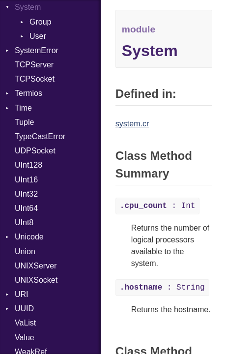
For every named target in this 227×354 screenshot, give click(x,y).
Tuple (24, 122)
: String (162, 287)
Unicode (29, 237)
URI (21, 294)
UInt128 (28, 165)
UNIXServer (36, 266)
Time (23, 108)
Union (25, 251)
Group (40, 22)
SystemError (36, 50)
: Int (158, 206)
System (28, 7)
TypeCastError (40, 136)
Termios (28, 93)
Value (24, 337)
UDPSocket (35, 151)
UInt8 (24, 222)
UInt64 (26, 208)
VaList (25, 323)
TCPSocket (35, 79)
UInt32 (26, 194)
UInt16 (26, 180)
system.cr (132, 123)
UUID (24, 308)
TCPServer (34, 64)
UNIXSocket (36, 280)
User (37, 36)
